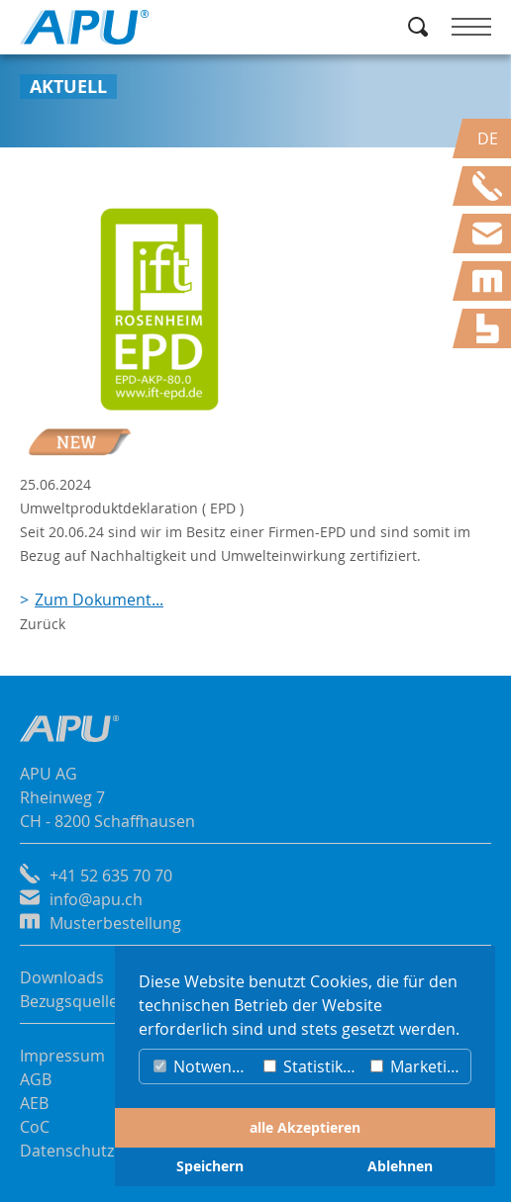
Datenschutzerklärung (103, 1150)
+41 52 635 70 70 (111, 875)
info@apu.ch (96, 899)
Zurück (42, 623)
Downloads (62, 977)
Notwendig (204, 1066)
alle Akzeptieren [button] (305, 1128)
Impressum (62, 1055)
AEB (34, 1103)
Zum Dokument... (99, 599)
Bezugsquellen (74, 1001)
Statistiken (312, 1066)
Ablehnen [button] (400, 1166)
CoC (35, 1127)
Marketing (417, 1066)
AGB (35, 1079)
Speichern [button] (210, 1166)
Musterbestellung (115, 923)
